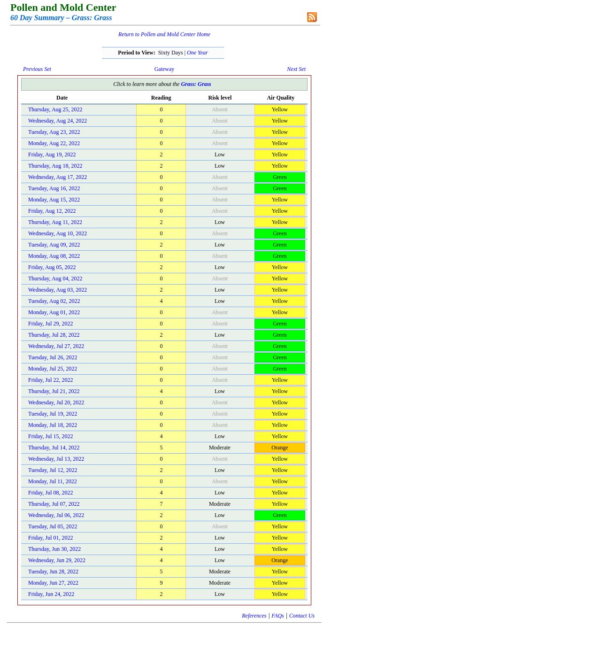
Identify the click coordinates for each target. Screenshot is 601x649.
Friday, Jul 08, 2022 (50, 492)
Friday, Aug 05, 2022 (52, 267)
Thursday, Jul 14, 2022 (54, 447)
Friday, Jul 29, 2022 (50, 323)
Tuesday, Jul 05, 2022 (52, 526)
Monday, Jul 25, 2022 (52, 368)
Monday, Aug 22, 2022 (54, 143)
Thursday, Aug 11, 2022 (55, 222)
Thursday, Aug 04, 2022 (55, 278)
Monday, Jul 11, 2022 (52, 481)
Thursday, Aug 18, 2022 (55, 165)
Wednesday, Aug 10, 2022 (57, 233)
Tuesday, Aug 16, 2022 (54, 188)
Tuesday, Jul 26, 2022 (52, 357)
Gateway (164, 69)
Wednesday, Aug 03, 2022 (57, 289)
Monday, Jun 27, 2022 (53, 582)
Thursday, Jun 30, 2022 (54, 549)
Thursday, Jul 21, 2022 (54, 391)
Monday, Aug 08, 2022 (54, 256)
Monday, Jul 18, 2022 (52, 425)
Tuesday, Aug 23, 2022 (54, 132)
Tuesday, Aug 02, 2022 (54, 301)
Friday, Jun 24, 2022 (51, 594)
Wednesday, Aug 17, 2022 (57, 177)
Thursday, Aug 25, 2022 (55, 109)
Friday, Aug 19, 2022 (52, 154)
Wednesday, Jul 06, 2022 (56, 515)
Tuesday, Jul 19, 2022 (52, 413)
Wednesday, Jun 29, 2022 (56, 560)
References (254, 615)
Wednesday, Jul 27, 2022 (56, 346)
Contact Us (302, 615)
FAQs (277, 615)
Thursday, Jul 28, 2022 (54, 335)
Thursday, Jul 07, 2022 (54, 504)
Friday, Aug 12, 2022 (52, 211)
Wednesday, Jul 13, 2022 (56, 459)
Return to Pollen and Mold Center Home (164, 34)
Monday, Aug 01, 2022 (54, 312)
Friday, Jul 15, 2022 (50, 436)
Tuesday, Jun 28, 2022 (53, 571)
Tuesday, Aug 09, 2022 (54, 244)
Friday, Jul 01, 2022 (50, 537)
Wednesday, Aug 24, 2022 (57, 120)
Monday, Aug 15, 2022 (54, 199)
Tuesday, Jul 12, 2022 (52, 470)
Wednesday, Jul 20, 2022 (56, 402)
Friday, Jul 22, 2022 (50, 380)
